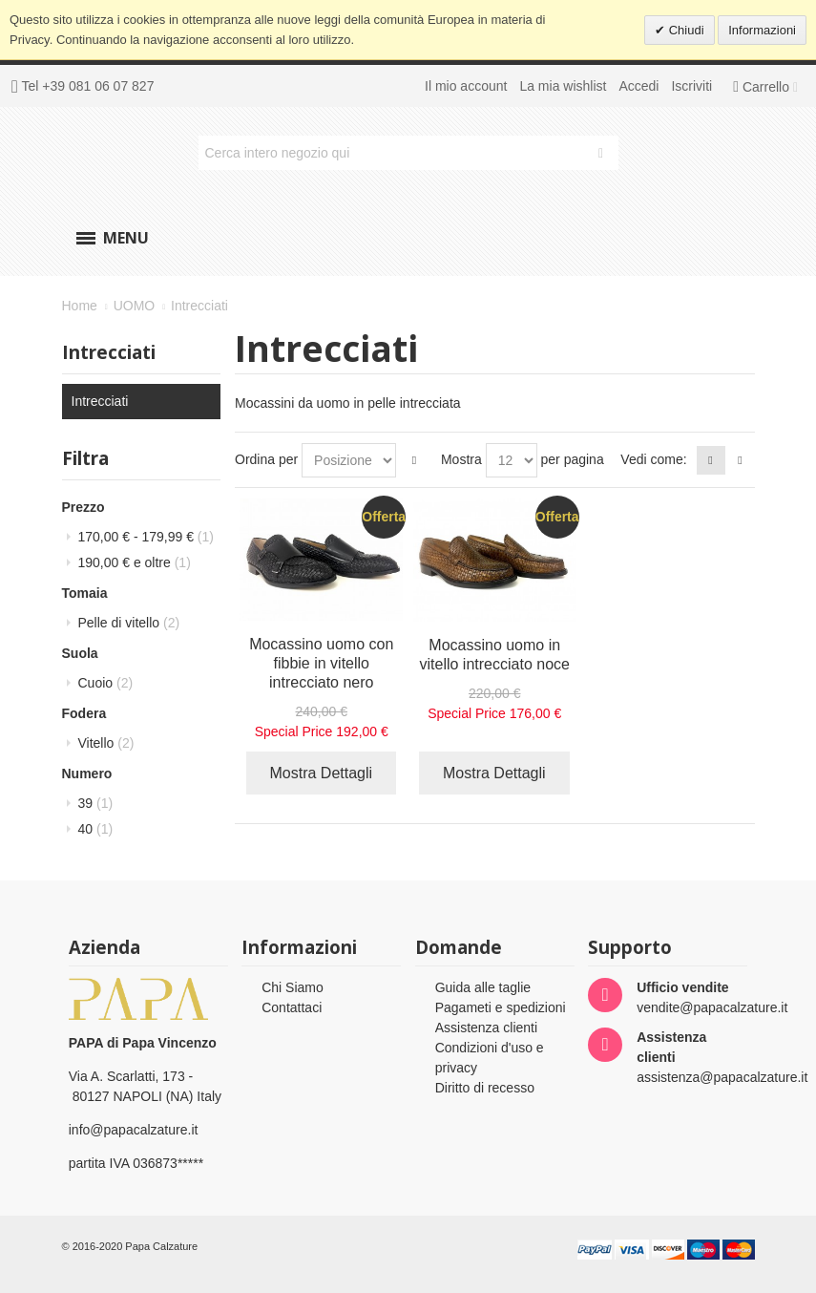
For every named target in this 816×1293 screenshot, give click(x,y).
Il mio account (466, 86)
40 (96, 829)
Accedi (638, 86)
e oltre (134, 562)
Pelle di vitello (129, 622)
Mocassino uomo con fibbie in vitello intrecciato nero (321, 663)
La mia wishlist (562, 86)
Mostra (461, 459)
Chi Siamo (293, 987)
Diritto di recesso (484, 1087)
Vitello (106, 743)
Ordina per (266, 459)
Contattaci (292, 1007)
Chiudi (684, 30)
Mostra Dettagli (321, 773)
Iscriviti (691, 86)
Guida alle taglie (483, 987)
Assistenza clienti (486, 1027)
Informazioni (762, 30)
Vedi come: (653, 459)
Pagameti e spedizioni (500, 1007)
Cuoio (106, 682)
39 (96, 803)
